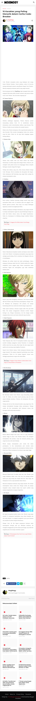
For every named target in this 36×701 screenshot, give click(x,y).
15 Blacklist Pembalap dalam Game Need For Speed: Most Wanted (25, 617)
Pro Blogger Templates (14, 697)
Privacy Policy (20, 694)
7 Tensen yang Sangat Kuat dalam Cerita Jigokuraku (25, 683)
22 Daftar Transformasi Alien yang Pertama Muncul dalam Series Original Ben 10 (9, 683)
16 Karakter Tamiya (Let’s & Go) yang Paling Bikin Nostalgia (10, 633)
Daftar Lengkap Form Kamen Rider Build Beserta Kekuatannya (9, 666)
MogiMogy (12, 590)
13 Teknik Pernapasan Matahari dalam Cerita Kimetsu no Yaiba (25, 666)
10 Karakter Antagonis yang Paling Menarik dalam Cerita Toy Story (25, 650)
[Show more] (24, 583)
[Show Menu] (2, 2)
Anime (9, 8)
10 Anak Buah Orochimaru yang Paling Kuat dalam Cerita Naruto (10, 650)
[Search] (34, 2)
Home (4, 8)
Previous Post (5, 598)
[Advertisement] (18, 61)
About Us (12, 694)
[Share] (32, 20)
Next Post (31, 598)
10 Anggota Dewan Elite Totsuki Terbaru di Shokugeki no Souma (25, 633)
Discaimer (28, 694)
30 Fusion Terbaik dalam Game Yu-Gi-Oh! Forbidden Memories (9, 617)
